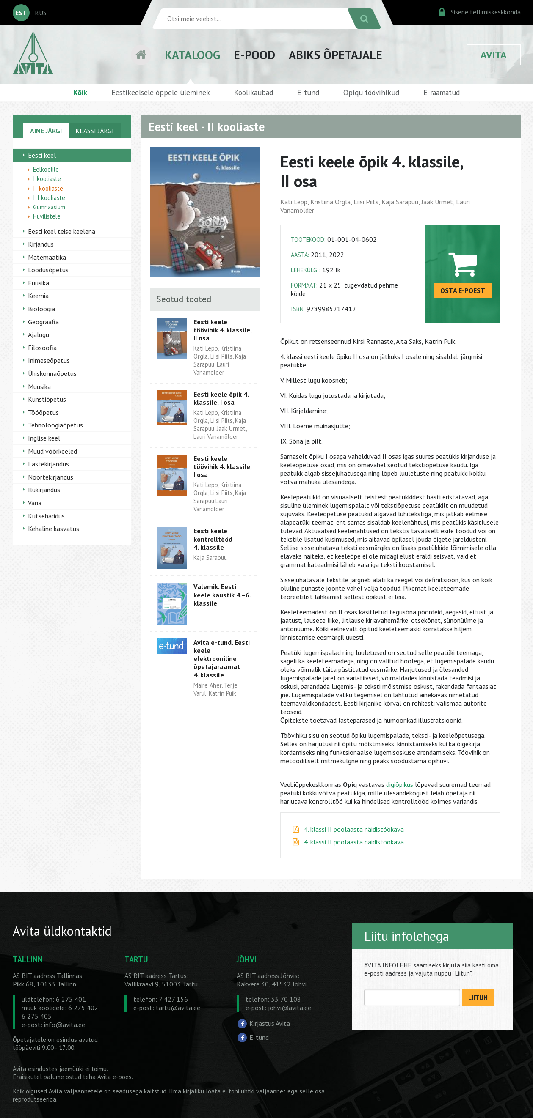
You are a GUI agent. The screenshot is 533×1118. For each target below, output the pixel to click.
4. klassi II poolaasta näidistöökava (354, 829)
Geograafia (43, 322)
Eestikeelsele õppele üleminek (160, 92)
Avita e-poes (114, 1077)
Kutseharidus (46, 516)
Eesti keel (42, 155)
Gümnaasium (49, 207)
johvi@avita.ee (289, 1007)
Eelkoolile (46, 169)
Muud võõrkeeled (52, 451)
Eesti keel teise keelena (61, 231)
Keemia (38, 295)
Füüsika (38, 283)
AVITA (494, 54)
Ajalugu (38, 334)
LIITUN (478, 998)
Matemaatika (47, 257)
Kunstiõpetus (47, 399)
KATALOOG (192, 55)
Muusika (39, 386)
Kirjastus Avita (269, 1023)
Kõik (80, 92)
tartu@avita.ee (178, 1007)
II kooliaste (48, 188)
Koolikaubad (253, 92)
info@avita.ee (64, 1024)
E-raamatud (441, 92)
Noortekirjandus (50, 477)
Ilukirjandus (44, 489)
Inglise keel (44, 438)
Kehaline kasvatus (53, 528)
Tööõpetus (43, 412)
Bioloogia (41, 308)
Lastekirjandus (48, 464)
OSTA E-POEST (462, 290)
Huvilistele (47, 216)
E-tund (308, 92)
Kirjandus (41, 244)
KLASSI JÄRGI (94, 130)
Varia (34, 503)
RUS (41, 12)
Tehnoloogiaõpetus (55, 425)
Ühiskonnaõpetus (52, 373)
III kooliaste (49, 198)
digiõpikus (399, 784)
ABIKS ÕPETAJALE (335, 55)
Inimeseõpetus (49, 360)
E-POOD (254, 55)
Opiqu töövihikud (371, 92)
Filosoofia (42, 347)
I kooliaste (47, 179)
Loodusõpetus (48, 270)
